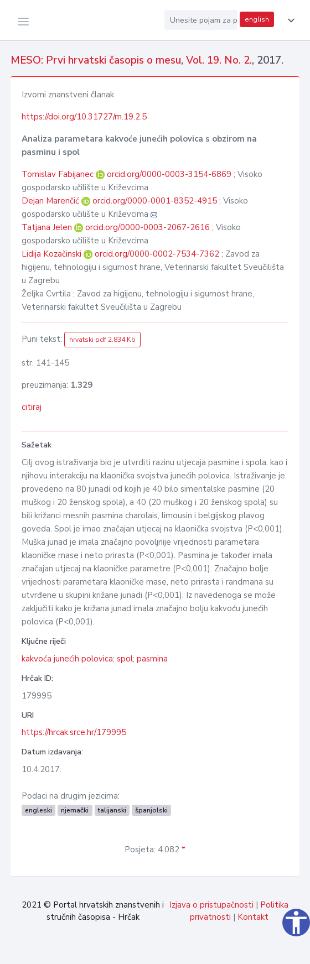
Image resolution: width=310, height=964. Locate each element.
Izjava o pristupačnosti (211, 904)
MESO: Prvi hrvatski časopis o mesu (96, 60)
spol (125, 658)
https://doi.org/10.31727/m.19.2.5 (84, 116)
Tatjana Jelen (48, 227)
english (257, 19)
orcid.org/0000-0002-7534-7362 (157, 253)
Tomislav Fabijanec (59, 174)
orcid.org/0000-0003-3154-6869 (169, 174)
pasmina (152, 658)
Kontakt (252, 917)
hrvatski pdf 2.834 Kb (102, 339)
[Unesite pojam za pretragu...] (201, 19)
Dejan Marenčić (51, 200)
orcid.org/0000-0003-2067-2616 (147, 227)
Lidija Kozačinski (53, 253)
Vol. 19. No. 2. (219, 60)
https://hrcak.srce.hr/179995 (74, 732)
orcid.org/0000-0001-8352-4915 (154, 200)
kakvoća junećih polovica (67, 658)
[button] (289, 20)
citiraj (32, 407)
